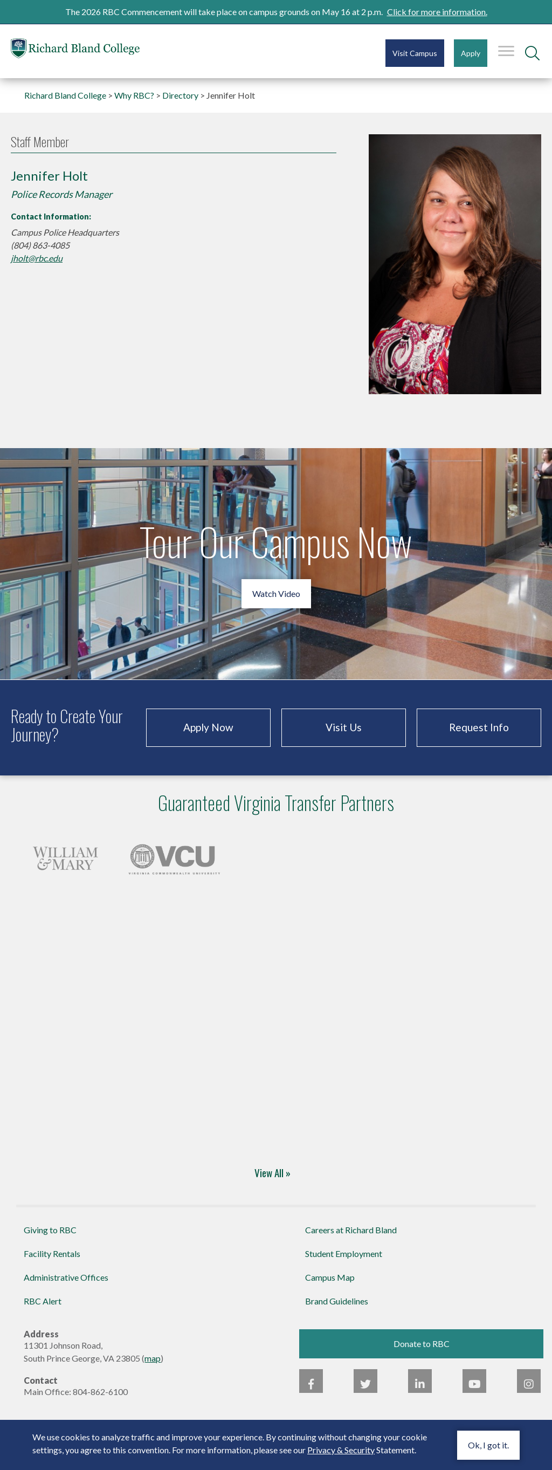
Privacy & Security (341, 1450)
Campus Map (330, 1277)
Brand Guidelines (336, 1301)
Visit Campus (414, 53)
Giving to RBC (50, 1230)
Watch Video (276, 593)
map (152, 1358)
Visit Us (344, 727)
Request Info (479, 727)
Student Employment (343, 1253)
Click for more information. (437, 11)
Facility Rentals (52, 1253)
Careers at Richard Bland (351, 1230)
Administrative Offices (66, 1277)
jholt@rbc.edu (37, 258)
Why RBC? (134, 95)
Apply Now (208, 727)
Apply (470, 53)
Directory (180, 95)
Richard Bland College (75, 50)
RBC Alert (42, 1301)
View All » (272, 1172)
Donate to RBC (422, 1343)
